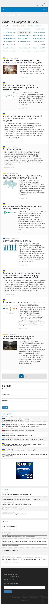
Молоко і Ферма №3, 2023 (9, 35)
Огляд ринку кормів (13, 149)
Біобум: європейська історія (17, 240)
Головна (5, 15)
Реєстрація (44, 5)
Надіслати (8, 592)
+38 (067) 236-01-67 (12, 574)
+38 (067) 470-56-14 (15, 576)
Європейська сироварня (30, 536)
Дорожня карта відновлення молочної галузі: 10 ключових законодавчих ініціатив (22, 118)
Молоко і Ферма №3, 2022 (9, 29)
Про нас (5, 581)
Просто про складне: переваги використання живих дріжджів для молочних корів (20, 87)
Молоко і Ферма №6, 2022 (9, 32)
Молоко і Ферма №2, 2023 (39, 32)
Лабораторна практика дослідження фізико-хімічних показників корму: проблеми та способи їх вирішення (21, 275)
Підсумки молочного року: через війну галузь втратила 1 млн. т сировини (22, 176)
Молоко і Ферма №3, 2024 (9, 41)
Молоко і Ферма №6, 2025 (9, 51)
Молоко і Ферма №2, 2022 (34, 25)
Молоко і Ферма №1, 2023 (24, 32)
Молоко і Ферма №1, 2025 (24, 44)
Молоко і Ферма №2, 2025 (39, 44)
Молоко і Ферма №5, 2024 (39, 41)
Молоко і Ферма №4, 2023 (24, 35)
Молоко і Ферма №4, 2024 (24, 41)
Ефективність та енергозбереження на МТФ (14, 492)
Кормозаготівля (11, 502)
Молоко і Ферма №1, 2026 (24, 51)
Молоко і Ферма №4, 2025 (24, 47)
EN (44, 3)
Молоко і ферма (24, 77)
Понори (16, 545)
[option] (24, 470)
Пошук (5, 407)
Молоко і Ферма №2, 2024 (39, 38)
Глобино (34, 553)
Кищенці (17, 562)
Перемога (18, 529)
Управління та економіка (12, 507)
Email (5, 584)
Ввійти (39, 5)
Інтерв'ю (9, 524)
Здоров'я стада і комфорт (11, 512)
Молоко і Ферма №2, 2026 (39, 51)
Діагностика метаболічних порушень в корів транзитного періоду (22, 207)
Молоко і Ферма (7, 25)
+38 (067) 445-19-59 (15, 579)
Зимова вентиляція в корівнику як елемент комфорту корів (19, 337)
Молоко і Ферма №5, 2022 (39, 29)
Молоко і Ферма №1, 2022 (19, 25)
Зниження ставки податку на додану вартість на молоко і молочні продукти (22, 61)
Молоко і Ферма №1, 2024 (24, 38)
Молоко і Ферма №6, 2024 (9, 44)
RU (46, 3)
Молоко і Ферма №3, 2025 (9, 47)
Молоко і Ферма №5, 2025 (39, 47)
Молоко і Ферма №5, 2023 (39, 35)
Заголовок (5, 388)
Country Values (6, 394)
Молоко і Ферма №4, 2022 (24, 29)
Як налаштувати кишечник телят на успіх (24, 302)
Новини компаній (11, 497)
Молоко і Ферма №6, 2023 (9, 38)
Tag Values (5, 400)
